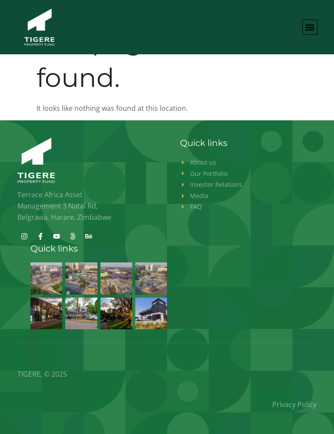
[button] (309, 27)
